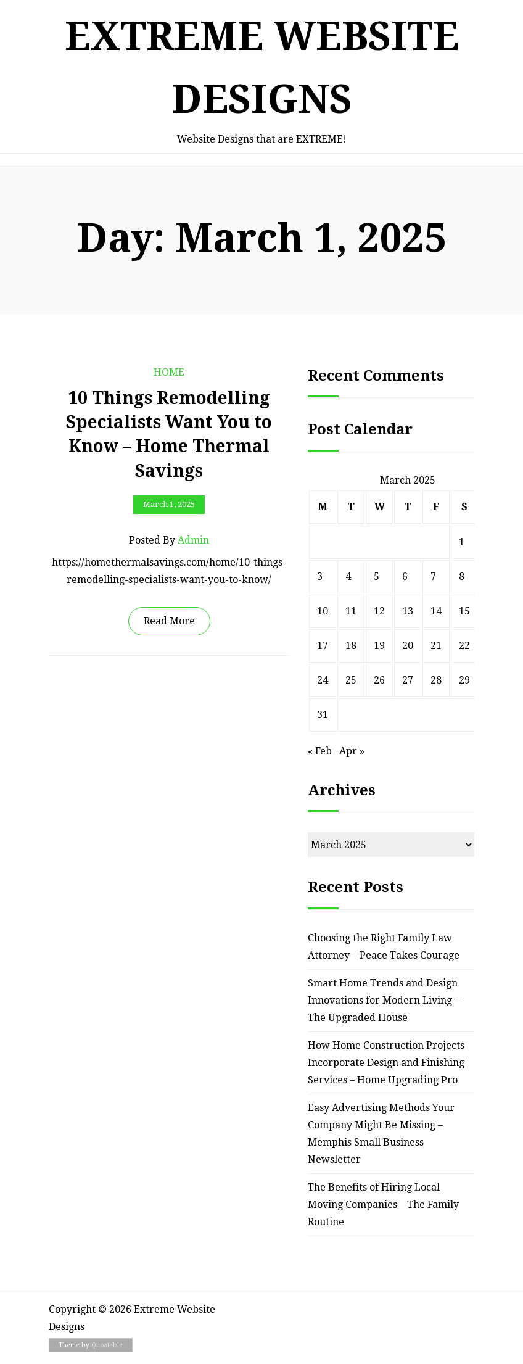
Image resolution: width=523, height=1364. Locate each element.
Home (169, 372)
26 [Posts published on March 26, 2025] (379, 680)
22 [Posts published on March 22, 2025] (464, 645)
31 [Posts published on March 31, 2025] (322, 715)
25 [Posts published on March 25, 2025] (350, 680)
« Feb (320, 751)
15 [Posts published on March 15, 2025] (464, 611)
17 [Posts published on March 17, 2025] (322, 645)
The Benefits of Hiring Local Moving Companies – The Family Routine (383, 1204)
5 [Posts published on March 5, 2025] (376, 576)
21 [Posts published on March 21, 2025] (436, 645)
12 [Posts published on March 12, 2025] (379, 611)
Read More (169, 621)
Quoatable (107, 1345)
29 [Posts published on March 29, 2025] (464, 680)
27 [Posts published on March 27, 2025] (407, 680)
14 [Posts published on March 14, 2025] (436, 611)
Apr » (351, 751)
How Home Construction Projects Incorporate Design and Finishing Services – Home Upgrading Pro (386, 1063)
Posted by (169, 540)
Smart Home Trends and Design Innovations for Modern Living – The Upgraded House (383, 1000)
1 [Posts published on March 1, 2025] (461, 542)
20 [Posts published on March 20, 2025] (407, 645)
